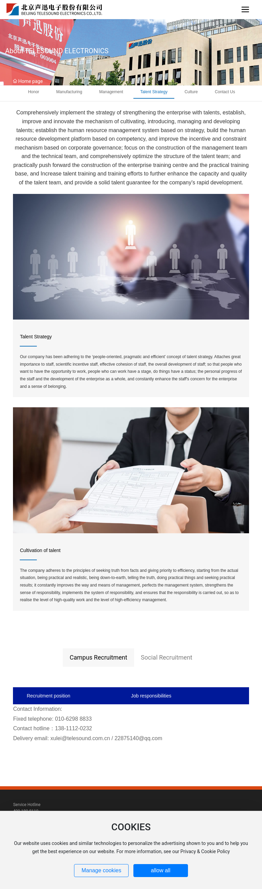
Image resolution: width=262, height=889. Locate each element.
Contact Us (225, 91)
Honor (33, 91)
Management (111, 91)
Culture (191, 91)
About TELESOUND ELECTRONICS (56, 51)
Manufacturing (69, 91)
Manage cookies (101, 870)
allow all (160, 870)
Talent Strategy (154, 91)
